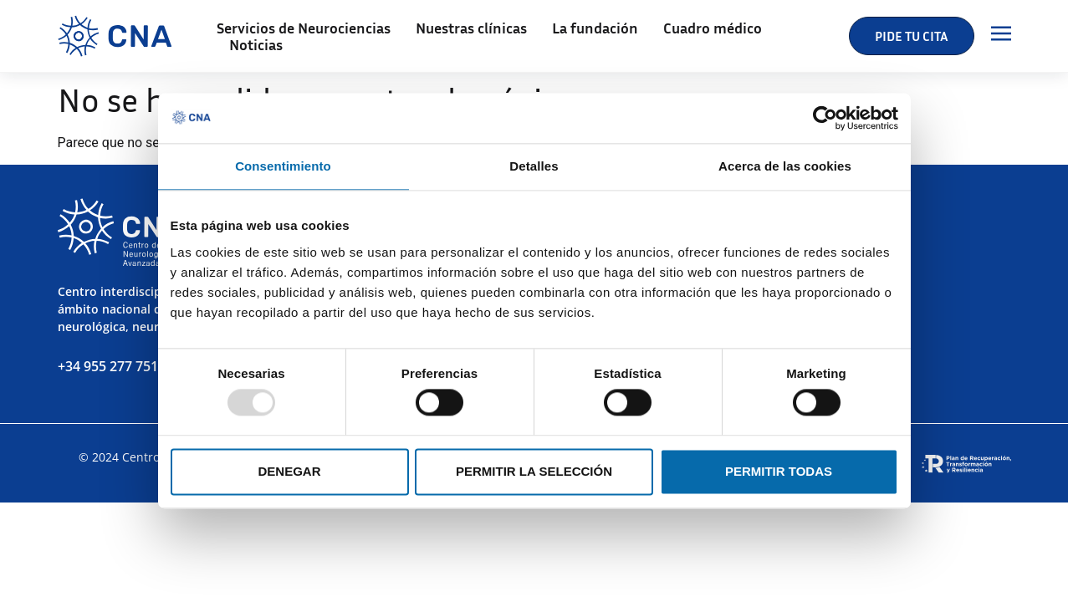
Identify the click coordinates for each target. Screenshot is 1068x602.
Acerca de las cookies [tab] (784, 166)
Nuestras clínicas (471, 27)
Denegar (289, 471)
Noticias (256, 44)
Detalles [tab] (533, 166)
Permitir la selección (534, 471)
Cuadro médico (712, 27)
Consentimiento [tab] (283, 166)
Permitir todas (778, 471)
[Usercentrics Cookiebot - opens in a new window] (825, 117)
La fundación (595, 27)
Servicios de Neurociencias (304, 27)
